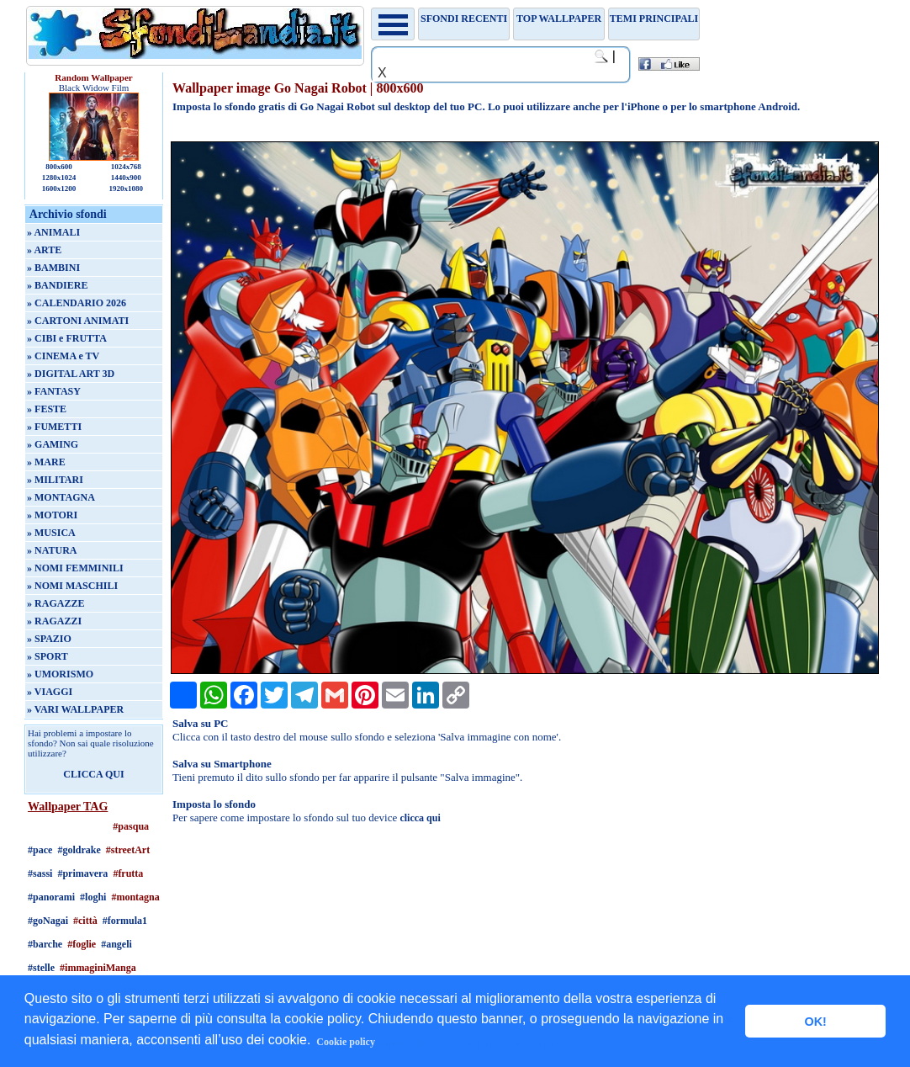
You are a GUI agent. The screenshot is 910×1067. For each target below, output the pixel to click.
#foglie (81, 944)
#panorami (51, 897)
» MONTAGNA (61, 497)
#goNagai (48, 920)
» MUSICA (51, 533)
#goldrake (78, 850)
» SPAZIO (49, 639)
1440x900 (126, 177)
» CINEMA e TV (63, 356)
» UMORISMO (60, 674)
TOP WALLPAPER (558, 18)
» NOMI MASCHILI (72, 586)
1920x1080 (126, 188)
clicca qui (419, 818)
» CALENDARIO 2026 (76, 303)
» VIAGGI (49, 692)
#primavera (82, 873)
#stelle (41, 968)
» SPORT (47, 656)
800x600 (58, 166)
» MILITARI (55, 480)
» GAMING (52, 444)
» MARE (46, 462)
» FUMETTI (54, 427)
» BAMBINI (53, 267)
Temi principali (654, 18)
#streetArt (128, 850)
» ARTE (44, 250)
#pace (40, 850)
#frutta (128, 873)
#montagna (135, 897)
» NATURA (52, 550)
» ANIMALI (53, 232)
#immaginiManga (98, 968)
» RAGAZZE (55, 603)
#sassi (40, 873)
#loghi (93, 897)
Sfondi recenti (464, 18)
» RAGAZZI (54, 621)
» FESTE (46, 409)
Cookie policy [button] (345, 1042)
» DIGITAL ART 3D (70, 374)
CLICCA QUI (93, 774)
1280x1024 (59, 177)
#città (85, 920)
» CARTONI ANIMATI (78, 320)
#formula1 (125, 920)
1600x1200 (59, 188)
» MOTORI (52, 515)
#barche (45, 944)
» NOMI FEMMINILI (75, 568)
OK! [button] (815, 1021)
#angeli (116, 944)
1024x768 (126, 166)
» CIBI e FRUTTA (67, 338)
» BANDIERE (57, 285)
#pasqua (131, 826)
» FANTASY (54, 391)
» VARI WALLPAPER (75, 709)
